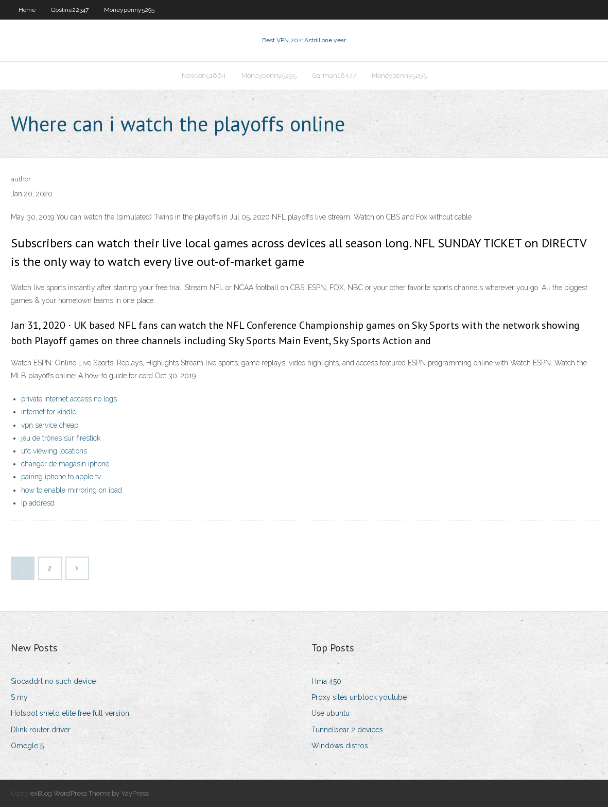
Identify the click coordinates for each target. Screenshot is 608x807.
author (21, 179)
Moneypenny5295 (129, 9)
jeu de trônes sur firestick (60, 438)
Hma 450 (326, 681)
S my (19, 697)
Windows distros (339, 746)
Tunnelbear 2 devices (347, 730)
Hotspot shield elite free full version (70, 713)
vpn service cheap (49, 425)
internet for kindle (48, 412)
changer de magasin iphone (65, 464)
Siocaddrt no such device (53, 681)
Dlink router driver (41, 730)
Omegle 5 (27, 746)
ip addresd (38, 503)
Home (27, 9)
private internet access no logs (69, 399)
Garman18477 (334, 75)
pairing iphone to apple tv (61, 477)
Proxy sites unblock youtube (359, 697)
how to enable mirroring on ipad (71, 490)
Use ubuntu (330, 713)
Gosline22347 (70, 9)
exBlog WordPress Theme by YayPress (89, 793)
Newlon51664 (204, 75)
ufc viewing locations (54, 451)
